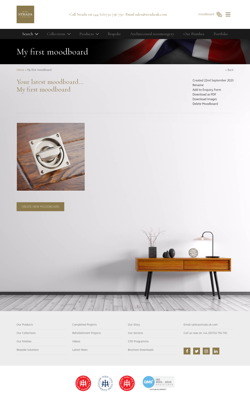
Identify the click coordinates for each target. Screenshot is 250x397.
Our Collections (26, 333)
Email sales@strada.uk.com (201, 325)
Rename (198, 85)
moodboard (210, 14)
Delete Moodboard (205, 104)
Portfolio (221, 33)
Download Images (205, 99)
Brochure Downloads (141, 350)
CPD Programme (138, 342)
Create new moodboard (40, 207)
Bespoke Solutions (28, 350)
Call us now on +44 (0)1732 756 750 (205, 333)
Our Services (135, 333)
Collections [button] (56, 33)
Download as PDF (204, 94)
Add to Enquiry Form (207, 90)
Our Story (134, 325)
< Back (229, 70)
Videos (76, 342)
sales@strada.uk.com (151, 14)
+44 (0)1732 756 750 (108, 14)
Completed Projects (84, 325)
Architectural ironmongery (152, 33)
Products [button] (86, 33)
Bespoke (114, 33)
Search (27, 33)
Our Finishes (194, 33)
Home (20, 70)
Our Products (25, 325)
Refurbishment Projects (86, 333)
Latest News (80, 350)
